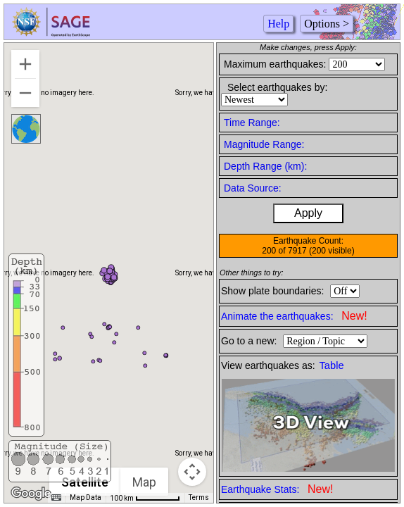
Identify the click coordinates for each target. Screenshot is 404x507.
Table (332, 365)
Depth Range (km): (265, 166)
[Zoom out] (25, 93)
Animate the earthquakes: (294, 316)
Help (278, 24)
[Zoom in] (25, 64)
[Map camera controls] (192, 472)
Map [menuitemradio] (145, 482)
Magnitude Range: (264, 144)
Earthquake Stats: (277, 489)
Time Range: (252, 122)
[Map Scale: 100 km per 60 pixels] (145, 498)
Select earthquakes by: (277, 87)
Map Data (85, 497)
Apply (308, 213)
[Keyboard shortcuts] (56, 498)
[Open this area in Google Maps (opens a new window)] (31, 493)
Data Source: (253, 188)
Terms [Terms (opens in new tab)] (199, 497)
